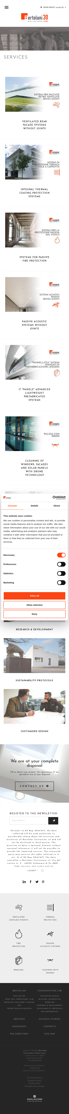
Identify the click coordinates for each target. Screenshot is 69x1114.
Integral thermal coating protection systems (34, 193)
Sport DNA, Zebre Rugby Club (19, 999)
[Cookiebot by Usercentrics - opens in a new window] (53, 498)
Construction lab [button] (49, 991)
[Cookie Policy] (34, 1083)
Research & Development (49, 1005)
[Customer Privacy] (34, 1078)
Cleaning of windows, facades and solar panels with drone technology (34, 468)
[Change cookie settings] (34, 1086)
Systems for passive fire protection (35, 259)
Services (19, 1019)
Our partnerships (49, 1011)
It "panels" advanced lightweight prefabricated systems (34, 395)
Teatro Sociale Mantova (19, 1008)
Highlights (19, 1026)
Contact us (32, 786)
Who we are (19, 996)
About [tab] (56, 505)
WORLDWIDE (53, 7)
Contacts (49, 1026)
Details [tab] (34, 505)
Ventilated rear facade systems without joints (34, 125)
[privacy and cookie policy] (37, 866)
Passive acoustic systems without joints (34, 325)
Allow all (34, 595)
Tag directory (19, 1034)
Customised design (49, 996)
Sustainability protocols (49, 1008)
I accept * (35, 871)
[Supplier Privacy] (35, 1081)
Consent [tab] (12, 505)
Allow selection (34, 605)
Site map (49, 1034)
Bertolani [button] (19, 991)
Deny (34, 614)
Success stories (49, 1019)
